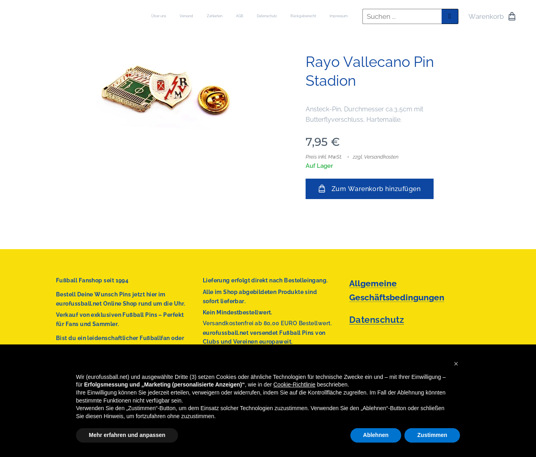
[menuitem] (266, 16)
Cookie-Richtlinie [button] (295, 384)
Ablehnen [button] (376, 435)
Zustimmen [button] (432, 435)
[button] (456, 363)
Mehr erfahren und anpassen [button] (127, 435)
